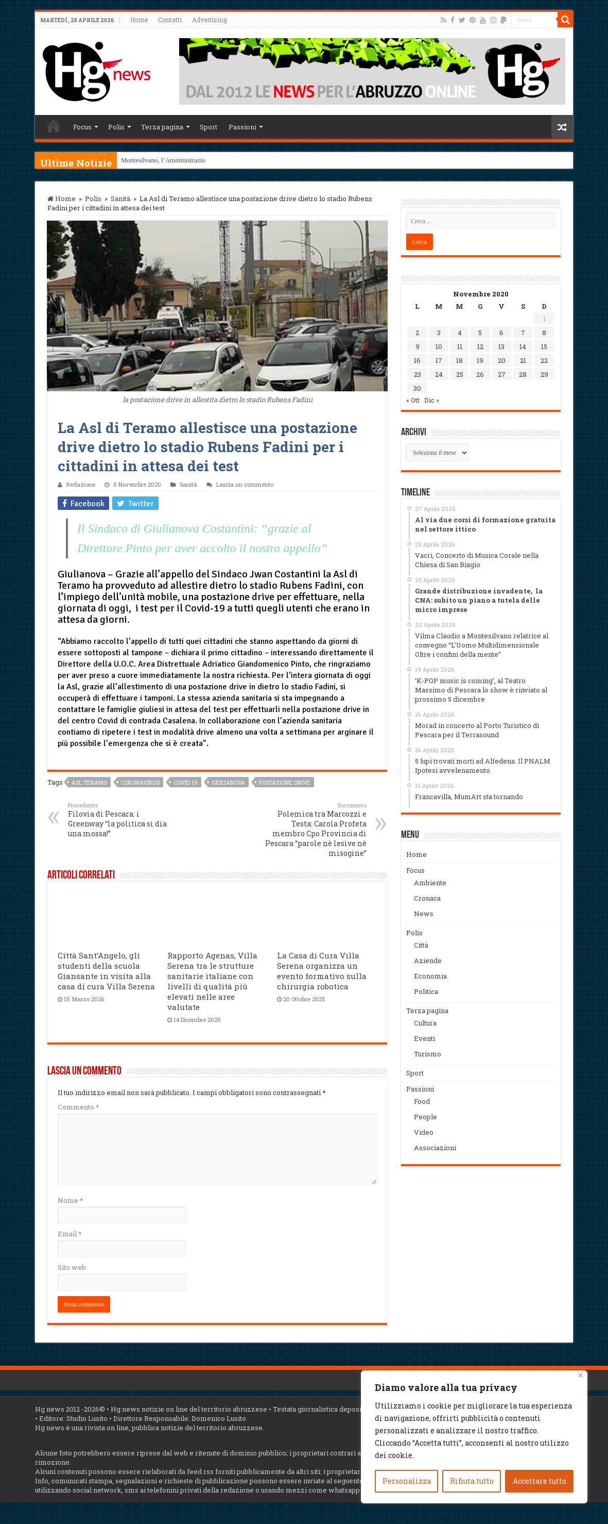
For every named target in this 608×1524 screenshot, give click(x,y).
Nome (70, 1200)
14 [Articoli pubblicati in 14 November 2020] (522, 346)
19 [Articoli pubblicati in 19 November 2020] (480, 360)
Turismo (427, 1053)
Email (69, 1233)
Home (139, 19)
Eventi (424, 1038)
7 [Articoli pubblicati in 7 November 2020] (523, 332)
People (425, 1116)
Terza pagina (162, 126)
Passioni (242, 126)
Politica (426, 991)
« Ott (413, 400)
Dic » (431, 400)
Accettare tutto (539, 1481)
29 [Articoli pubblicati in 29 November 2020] (544, 374)
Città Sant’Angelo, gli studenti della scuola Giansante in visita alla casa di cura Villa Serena (106, 970)
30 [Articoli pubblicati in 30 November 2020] (417, 388)
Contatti (170, 19)
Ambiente (430, 882)
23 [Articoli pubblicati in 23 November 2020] (417, 374)
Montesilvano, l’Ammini (154, 160)
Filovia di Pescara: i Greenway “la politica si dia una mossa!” (120, 819)
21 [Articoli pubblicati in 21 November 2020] (523, 360)
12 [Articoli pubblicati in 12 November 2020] (480, 346)
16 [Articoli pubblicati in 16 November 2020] (417, 360)
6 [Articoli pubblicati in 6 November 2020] (501, 332)
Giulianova (228, 782)
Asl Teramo (89, 782)
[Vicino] (580, 1375)
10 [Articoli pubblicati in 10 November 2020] (439, 346)
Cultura (425, 1023)
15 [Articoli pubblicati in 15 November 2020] (544, 346)
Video (423, 1132)
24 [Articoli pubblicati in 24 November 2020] (439, 374)
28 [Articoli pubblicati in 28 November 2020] (523, 374)
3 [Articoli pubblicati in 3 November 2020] (439, 332)
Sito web (72, 1267)
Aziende (428, 960)
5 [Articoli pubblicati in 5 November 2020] (480, 332)
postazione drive (284, 782)
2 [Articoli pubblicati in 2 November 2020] (417, 332)
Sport (208, 126)
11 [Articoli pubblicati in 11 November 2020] (459, 346)
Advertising (209, 19)
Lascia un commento (244, 484)
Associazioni (435, 1147)
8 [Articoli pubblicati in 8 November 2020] (544, 332)
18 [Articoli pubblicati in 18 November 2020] (459, 360)
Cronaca (427, 898)
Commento (78, 1107)
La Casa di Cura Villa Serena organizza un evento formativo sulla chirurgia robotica (322, 970)
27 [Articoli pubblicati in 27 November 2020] (502, 374)
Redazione (80, 484)
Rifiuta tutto (472, 1481)
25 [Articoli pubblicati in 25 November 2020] (459, 374)
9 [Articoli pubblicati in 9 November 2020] (417, 346)
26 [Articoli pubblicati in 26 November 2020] (480, 374)
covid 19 (185, 782)
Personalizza (407, 1481)
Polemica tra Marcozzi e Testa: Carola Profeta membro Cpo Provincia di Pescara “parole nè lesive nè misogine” (314, 829)
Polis (116, 126)
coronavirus (140, 782)
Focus (82, 126)
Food (422, 1101)
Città (421, 945)
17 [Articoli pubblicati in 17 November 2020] (439, 360)
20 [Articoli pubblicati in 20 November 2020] (502, 360)
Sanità (120, 198)
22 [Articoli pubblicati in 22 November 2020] (544, 360)
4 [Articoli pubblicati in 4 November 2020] (460, 332)
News (423, 913)
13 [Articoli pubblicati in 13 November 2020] (501, 346)
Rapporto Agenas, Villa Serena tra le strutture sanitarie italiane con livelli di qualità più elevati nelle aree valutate (212, 981)
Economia (430, 976)
